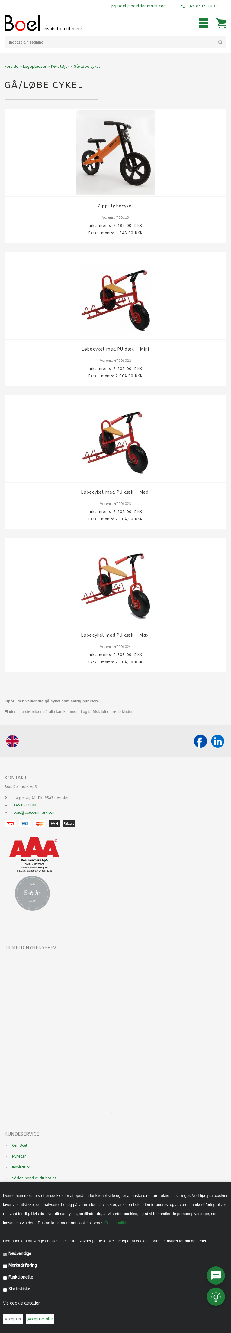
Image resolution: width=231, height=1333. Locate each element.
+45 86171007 (26, 805)
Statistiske (19, 1289)
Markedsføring (22, 1265)
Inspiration (21, 1167)
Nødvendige (19, 1253)
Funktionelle (20, 1277)
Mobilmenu (203, 23)
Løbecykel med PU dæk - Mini (115, 349)
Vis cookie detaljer (21, 1303)
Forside (11, 66)
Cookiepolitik (115, 1222)
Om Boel (19, 1145)
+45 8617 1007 (201, 6)
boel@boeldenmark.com (35, 812)
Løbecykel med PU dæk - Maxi (115, 635)
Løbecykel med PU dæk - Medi (115, 492)
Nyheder (19, 1156)
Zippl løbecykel (115, 206)
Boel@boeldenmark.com (141, 6)
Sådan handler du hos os (34, 1178)
